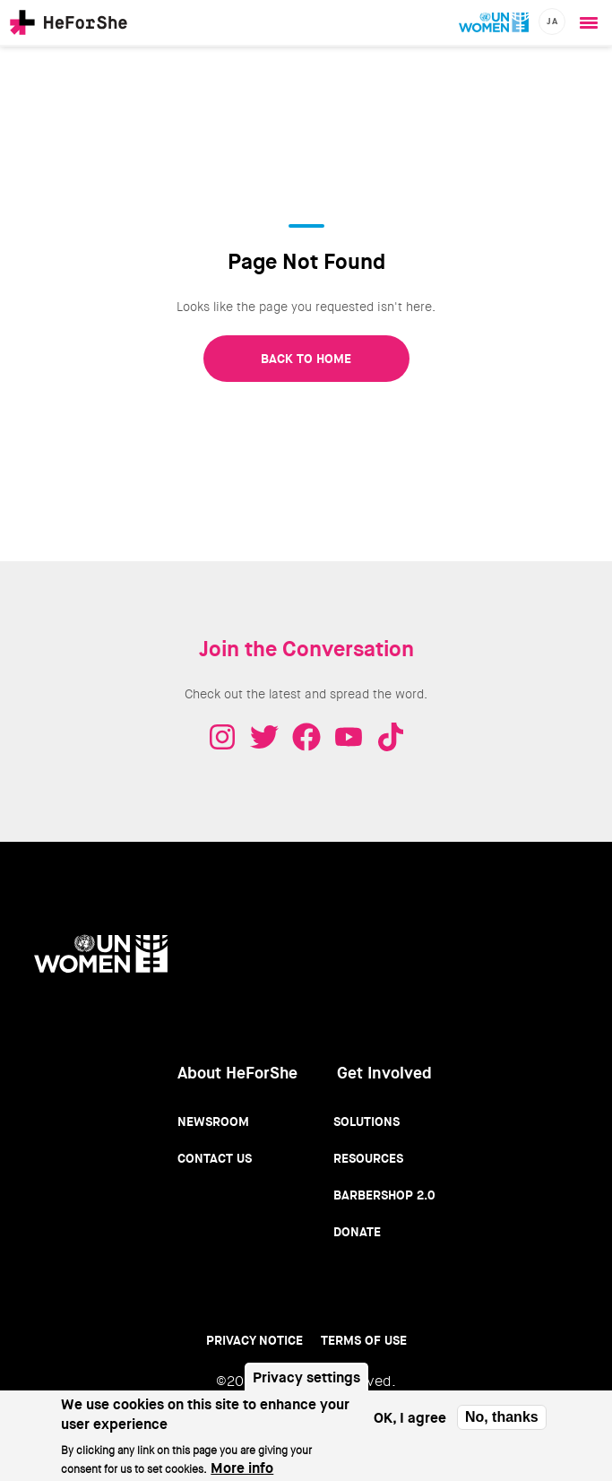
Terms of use (364, 1340)
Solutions (366, 1121)
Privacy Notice (254, 1340)
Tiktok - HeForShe (390, 737)
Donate (357, 1232)
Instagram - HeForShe (222, 737)
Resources (368, 1158)
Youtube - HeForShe (348, 737)
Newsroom (213, 1121)
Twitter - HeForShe (264, 737)
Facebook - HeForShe (306, 737)
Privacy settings (306, 1384)
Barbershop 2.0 (384, 1195)
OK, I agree (410, 1425)
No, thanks (502, 1424)
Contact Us (214, 1158)
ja (552, 21)
